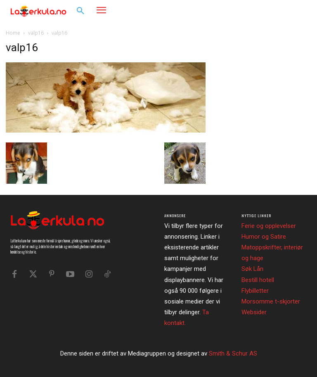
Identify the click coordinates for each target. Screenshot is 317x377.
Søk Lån (252, 269)
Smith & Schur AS (233, 353)
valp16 (36, 32)
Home (13, 32)
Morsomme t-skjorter (270, 301)
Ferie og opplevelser (268, 226)
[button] (80, 11)
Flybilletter (255, 290)
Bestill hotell (257, 280)
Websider (254, 312)
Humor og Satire (263, 236)
